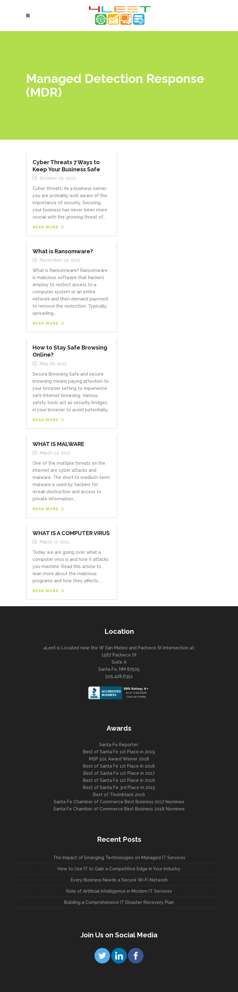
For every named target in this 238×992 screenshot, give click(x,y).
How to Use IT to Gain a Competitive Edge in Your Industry (119, 868)
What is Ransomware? (63, 251)
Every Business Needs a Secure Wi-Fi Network (119, 879)
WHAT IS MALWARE (58, 444)
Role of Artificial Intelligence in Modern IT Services (119, 891)
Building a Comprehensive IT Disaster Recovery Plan (119, 902)
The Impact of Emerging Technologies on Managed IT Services (119, 857)
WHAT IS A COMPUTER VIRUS (71, 533)
